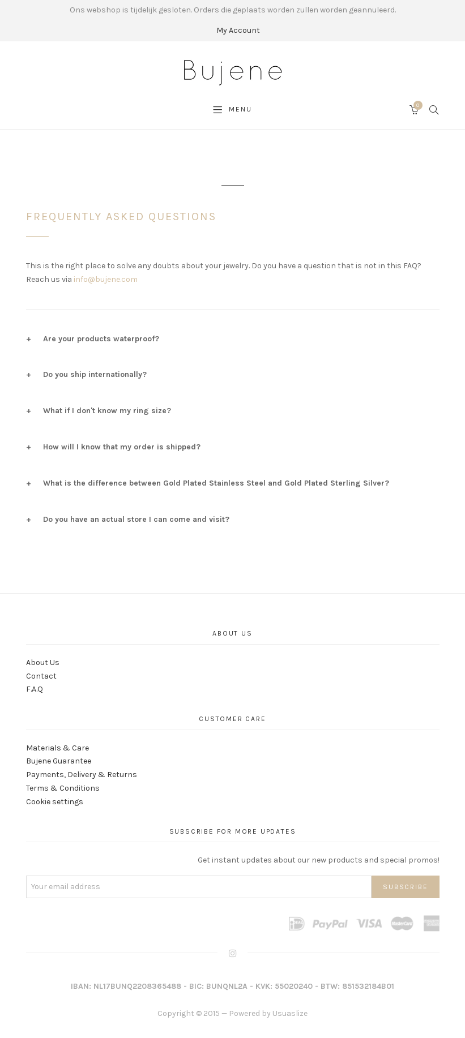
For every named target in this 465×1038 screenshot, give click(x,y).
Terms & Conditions (63, 788)
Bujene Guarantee (58, 761)
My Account (238, 30)
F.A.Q (34, 689)
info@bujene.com (106, 279)
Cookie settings (54, 802)
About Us (42, 662)
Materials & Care (57, 748)
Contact (41, 676)
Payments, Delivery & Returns (81, 774)
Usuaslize (290, 1013)
